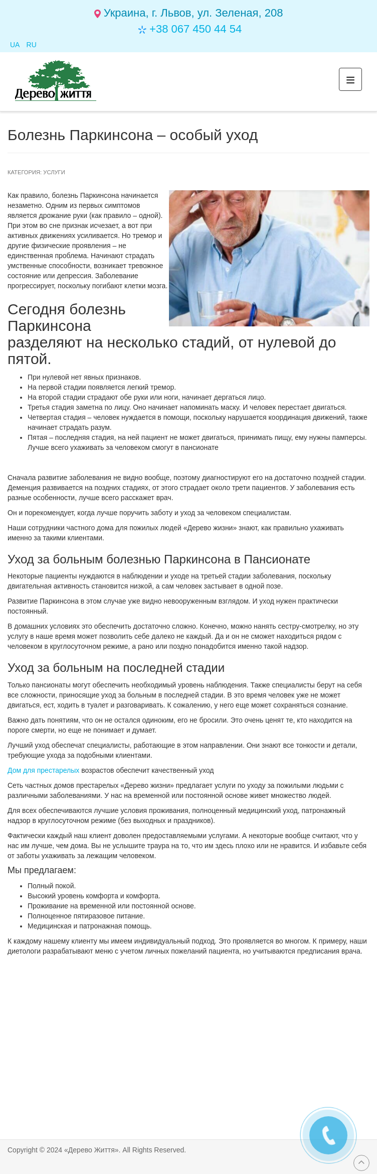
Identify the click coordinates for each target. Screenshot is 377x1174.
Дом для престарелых (43, 770)
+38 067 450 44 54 (195, 29)
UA (16, 45)
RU (32, 45)
